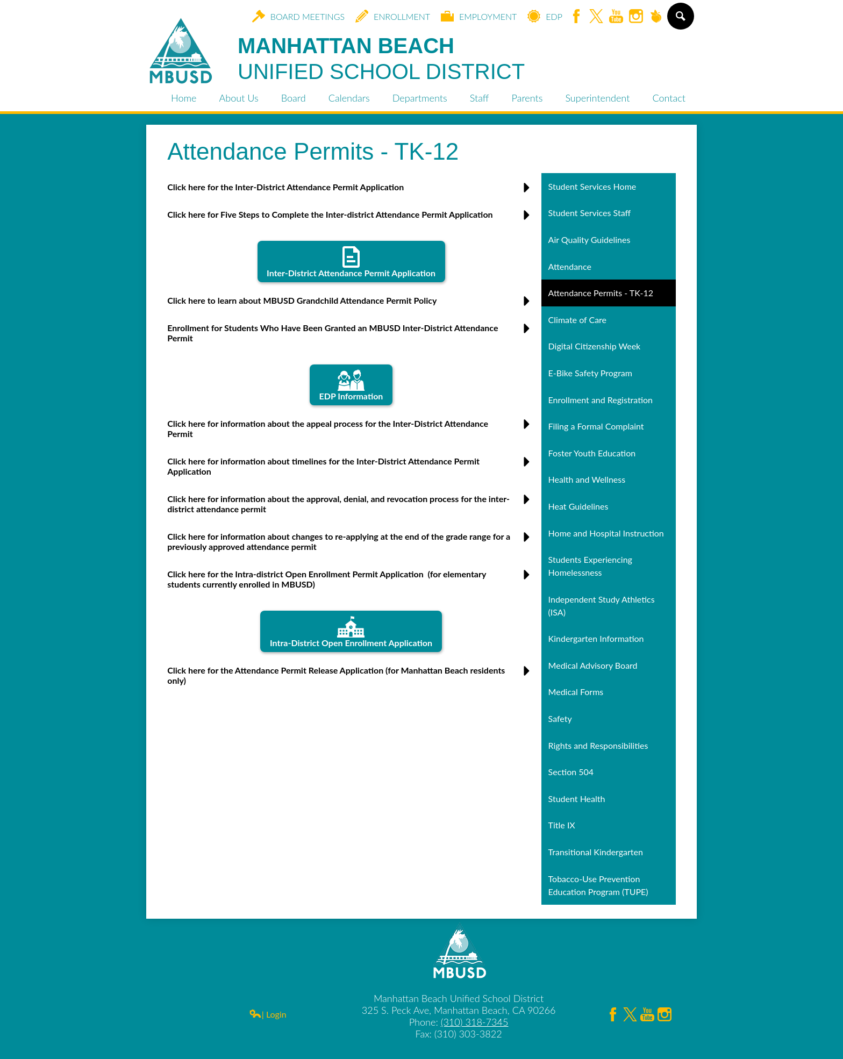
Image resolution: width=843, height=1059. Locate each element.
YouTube (616, 17)
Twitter (596, 17)
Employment (479, 16)
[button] (351, 191)
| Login (268, 1014)
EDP (544, 16)
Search (679, 20)
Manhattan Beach (381, 59)
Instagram (636, 17)
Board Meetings (298, 16)
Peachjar (656, 17)
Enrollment (392, 16)
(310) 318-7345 (475, 1022)
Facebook (576, 17)
